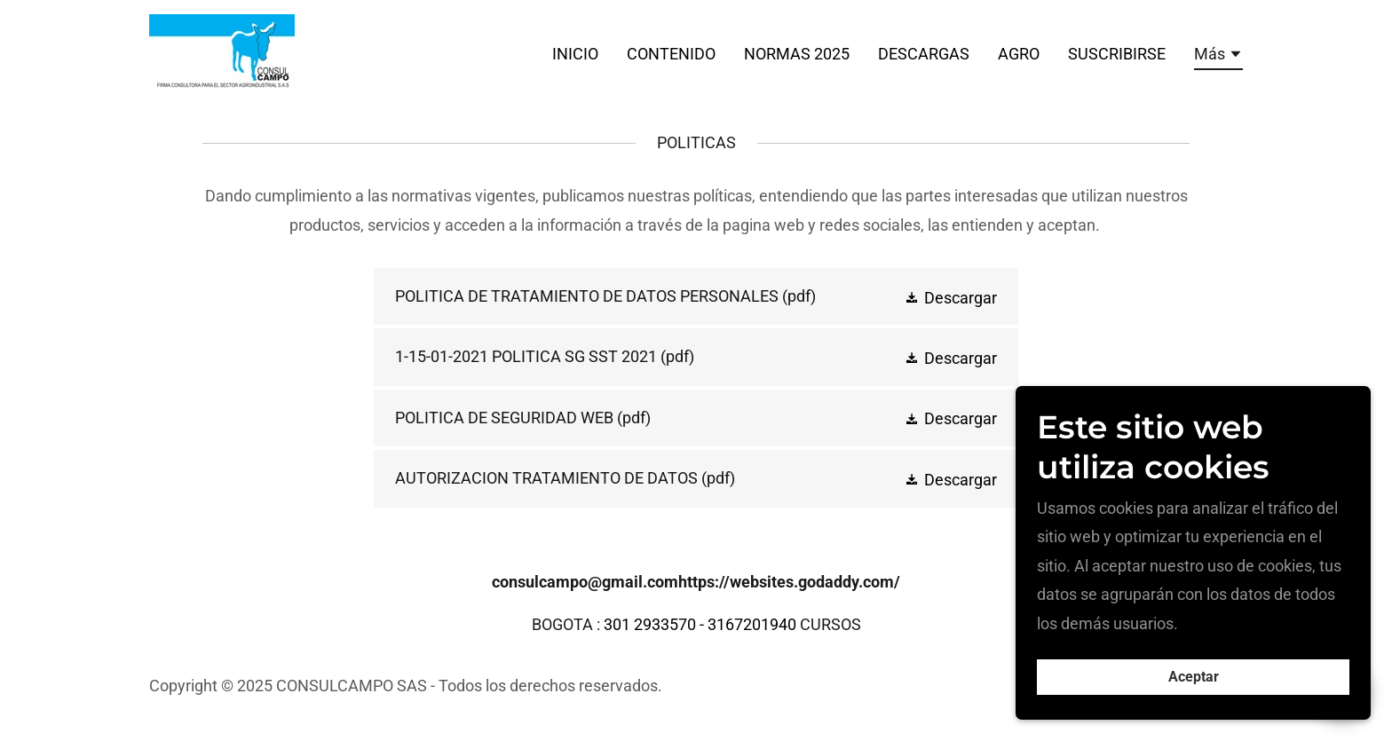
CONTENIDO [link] (671, 53)
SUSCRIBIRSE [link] (1117, 53)
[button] (1218, 56)
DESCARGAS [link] (923, 53)
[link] (222, 50)
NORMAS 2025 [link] (797, 53)
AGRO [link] (1019, 53)
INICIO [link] (575, 53)
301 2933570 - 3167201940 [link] (700, 624)
